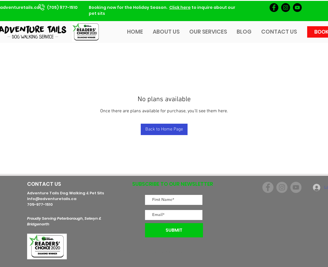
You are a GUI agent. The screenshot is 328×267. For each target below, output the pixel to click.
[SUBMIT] (174, 230)
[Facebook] (273, 7)
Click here (180, 7)
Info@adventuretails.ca (52, 198)
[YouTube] (297, 7)
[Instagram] (285, 7)
